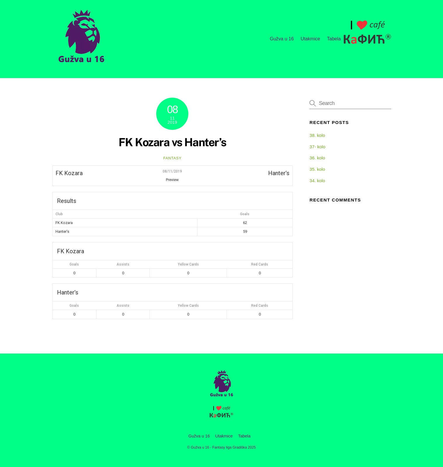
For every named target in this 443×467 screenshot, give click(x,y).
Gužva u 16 (282, 38)
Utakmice (310, 38)
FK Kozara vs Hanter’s (172, 142)
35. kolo (317, 169)
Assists (123, 264)
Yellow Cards (188, 264)
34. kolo (317, 180)
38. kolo (317, 135)
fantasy (172, 158)
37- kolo (317, 146)
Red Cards (259, 264)
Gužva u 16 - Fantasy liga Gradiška (219, 447)
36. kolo (317, 157)
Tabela (334, 38)
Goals (74, 264)
